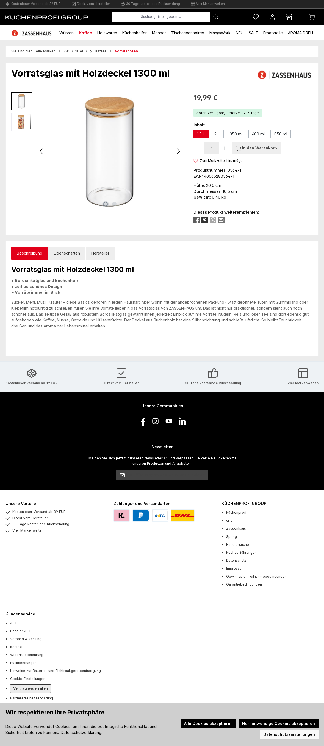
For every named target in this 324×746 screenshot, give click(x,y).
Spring (231, 537)
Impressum (235, 568)
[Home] (32, 32)
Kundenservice (20, 614)
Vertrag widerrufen (30, 688)
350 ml (236, 134)
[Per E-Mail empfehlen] (221, 219)
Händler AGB (21, 631)
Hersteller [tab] (100, 253)
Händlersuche (237, 544)
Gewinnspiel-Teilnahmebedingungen (256, 576)
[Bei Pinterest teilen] (205, 219)
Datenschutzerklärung (81, 732)
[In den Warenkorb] (256, 148)
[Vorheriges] (41, 151)
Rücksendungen (23, 663)
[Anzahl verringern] (198, 148)
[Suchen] (215, 17)
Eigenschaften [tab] (67, 253)
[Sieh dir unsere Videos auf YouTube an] (169, 421)
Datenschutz (236, 560)
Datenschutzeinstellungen (289, 734)
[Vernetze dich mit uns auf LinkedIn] (182, 421)
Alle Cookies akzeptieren (208, 723)
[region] (97, 151)
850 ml (280, 134)
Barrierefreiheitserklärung (31, 698)
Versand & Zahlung (25, 639)
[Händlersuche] (289, 16)
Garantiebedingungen (244, 584)
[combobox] (161, 17)
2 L (217, 134)
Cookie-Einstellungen (27, 679)
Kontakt (16, 647)
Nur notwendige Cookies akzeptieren (278, 723)
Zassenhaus (236, 528)
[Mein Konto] (272, 16)
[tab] (29, 253)
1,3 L (201, 134)
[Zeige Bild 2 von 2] (114, 204)
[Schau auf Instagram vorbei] (155, 421)
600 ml (258, 134)
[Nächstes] (178, 151)
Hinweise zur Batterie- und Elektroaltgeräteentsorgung (55, 671)
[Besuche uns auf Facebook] (142, 421)
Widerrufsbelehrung (26, 655)
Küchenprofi (236, 512)
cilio (229, 520)
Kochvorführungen (241, 552)
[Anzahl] (212, 148)
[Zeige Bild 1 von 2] (105, 204)
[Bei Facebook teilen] (196, 219)
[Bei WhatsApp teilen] (213, 219)
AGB (14, 623)
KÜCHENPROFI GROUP (243, 503)
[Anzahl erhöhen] (224, 148)
